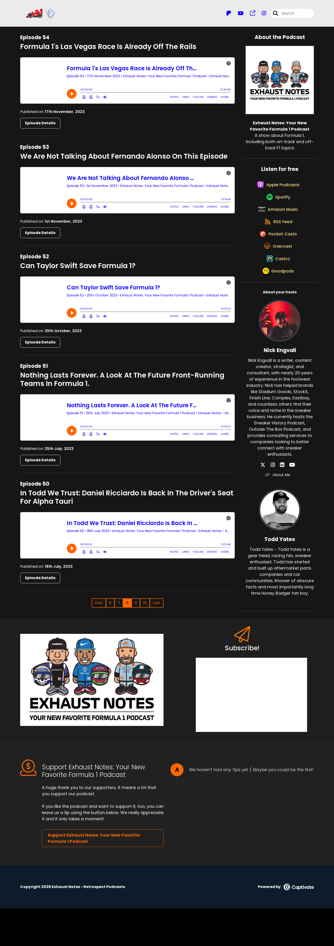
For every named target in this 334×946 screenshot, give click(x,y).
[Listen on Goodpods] (277, 308)
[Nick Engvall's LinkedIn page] (282, 502)
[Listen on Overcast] (277, 275)
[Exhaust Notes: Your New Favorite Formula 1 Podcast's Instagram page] (261, 15)
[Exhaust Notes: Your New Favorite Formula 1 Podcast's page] (249, 15)
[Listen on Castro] (277, 291)
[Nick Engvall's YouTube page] (288, 502)
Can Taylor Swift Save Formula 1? (77, 269)
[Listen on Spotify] (277, 209)
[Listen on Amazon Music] (277, 225)
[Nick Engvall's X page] (271, 502)
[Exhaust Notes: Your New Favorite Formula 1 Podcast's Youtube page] (238, 15)
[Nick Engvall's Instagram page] (277, 502)
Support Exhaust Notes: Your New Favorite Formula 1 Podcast (94, 876)
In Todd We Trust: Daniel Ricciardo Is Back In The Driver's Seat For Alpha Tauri (126, 501)
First (99, 606)
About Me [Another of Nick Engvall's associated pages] (279, 512)
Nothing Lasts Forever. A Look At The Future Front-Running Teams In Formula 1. (122, 383)
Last (156, 606)
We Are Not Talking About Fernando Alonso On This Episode (124, 159)
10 (145, 606)
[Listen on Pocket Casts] (277, 258)
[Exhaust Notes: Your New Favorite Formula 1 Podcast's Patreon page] (228, 15)
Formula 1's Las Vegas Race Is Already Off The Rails (108, 50)
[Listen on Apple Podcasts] (277, 192)
